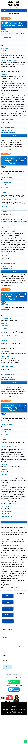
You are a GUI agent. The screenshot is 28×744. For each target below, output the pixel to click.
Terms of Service (17, 706)
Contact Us (10, 706)
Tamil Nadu (8, 621)
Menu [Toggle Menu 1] (4, 10)
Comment (6, 637)
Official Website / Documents (8, 127)
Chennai (8, 608)
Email (5, 656)
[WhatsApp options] (25, 741)
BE (8, 602)
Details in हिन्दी (6, 18)
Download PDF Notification (8, 132)
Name (5, 651)
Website (5, 662)
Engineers (8, 615)
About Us (5, 706)
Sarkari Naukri (14, 3)
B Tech (8, 595)
